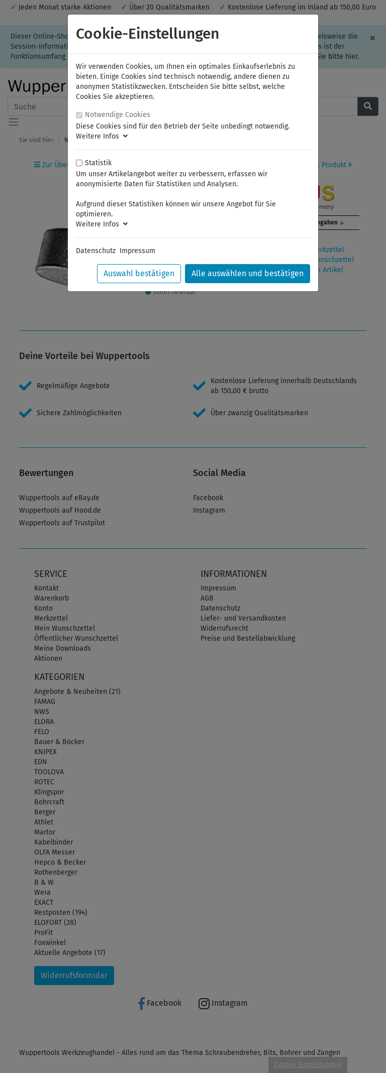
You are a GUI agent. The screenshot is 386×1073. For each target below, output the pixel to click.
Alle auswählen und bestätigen (247, 273)
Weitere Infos (102, 136)
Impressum (137, 251)
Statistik (98, 163)
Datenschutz (96, 251)
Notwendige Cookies (117, 114)
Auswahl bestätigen (139, 273)
